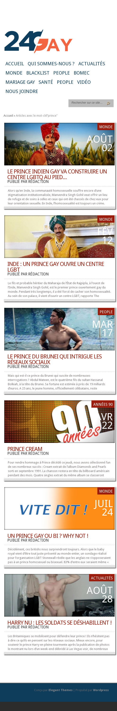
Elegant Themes (60, 690)
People (61, 73)
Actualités (91, 63)
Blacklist (38, 73)
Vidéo (84, 82)
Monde (13, 73)
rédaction (38, 181)
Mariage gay (20, 82)
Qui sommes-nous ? (51, 63)
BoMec (82, 73)
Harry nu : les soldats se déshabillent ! (59, 622)
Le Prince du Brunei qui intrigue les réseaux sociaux (54, 359)
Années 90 (103, 404)
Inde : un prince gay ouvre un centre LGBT (55, 267)
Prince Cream (24, 449)
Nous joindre (21, 91)
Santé (46, 82)
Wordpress (101, 690)
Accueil (14, 63)
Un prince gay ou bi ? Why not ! (47, 536)
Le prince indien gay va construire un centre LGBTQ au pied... (57, 174)
